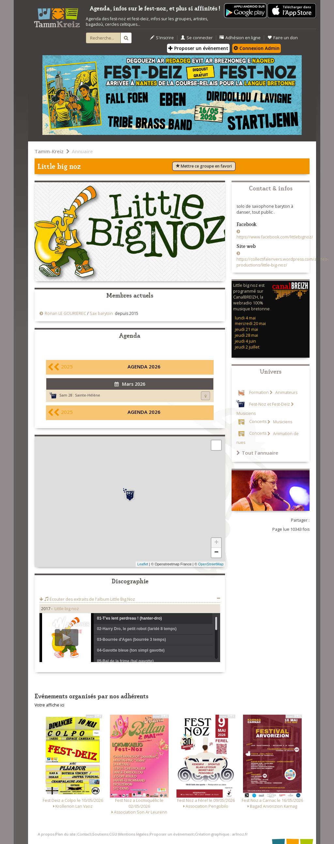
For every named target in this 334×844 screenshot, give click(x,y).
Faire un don (282, 38)
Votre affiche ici (49, 705)
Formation (259, 392)
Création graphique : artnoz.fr (221, 834)
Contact (84, 834)
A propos (46, 834)
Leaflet (142, 564)
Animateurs (285, 392)
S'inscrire (162, 38)
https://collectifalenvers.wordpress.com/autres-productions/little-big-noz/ (282, 262)
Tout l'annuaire (257, 452)
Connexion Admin (257, 48)
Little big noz (66, 608)
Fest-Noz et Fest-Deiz (269, 404)
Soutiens (100, 834)
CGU (113, 834)
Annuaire (82, 151)
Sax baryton (101, 313)
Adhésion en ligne (240, 38)
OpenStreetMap (210, 564)
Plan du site (65, 834)
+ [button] (216, 543)
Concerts (257, 422)
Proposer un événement (172, 834)
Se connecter (197, 38)
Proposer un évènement (198, 48)
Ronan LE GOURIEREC (65, 313)
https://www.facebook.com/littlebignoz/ (274, 237)
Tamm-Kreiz (49, 151)
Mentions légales (133, 834)
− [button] (216, 553)
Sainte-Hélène (87, 395)
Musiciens (282, 422)
